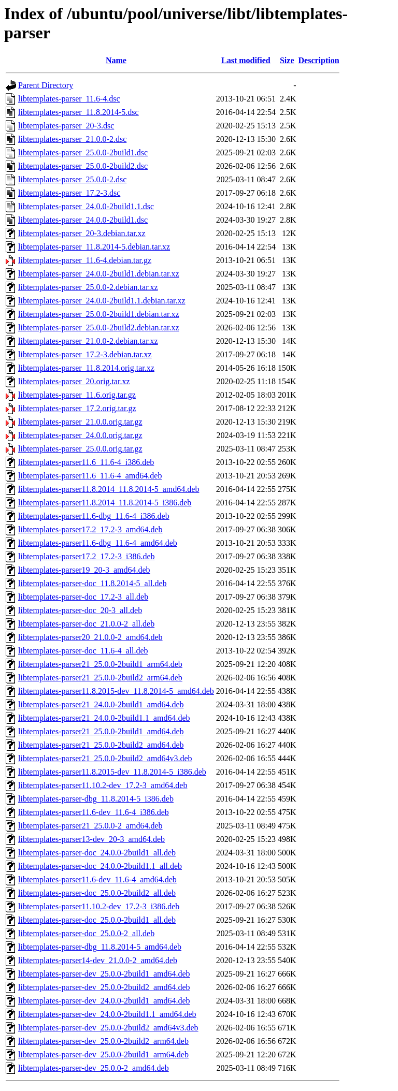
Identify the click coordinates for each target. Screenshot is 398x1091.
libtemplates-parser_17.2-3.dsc (69, 192)
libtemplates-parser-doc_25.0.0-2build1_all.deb (97, 919)
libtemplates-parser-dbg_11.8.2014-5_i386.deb (96, 798)
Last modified (246, 60)
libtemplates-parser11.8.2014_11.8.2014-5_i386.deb (104, 502)
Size (287, 60)
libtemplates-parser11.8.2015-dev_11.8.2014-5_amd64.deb (116, 691)
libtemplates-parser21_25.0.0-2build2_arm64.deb (100, 677)
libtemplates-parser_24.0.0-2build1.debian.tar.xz (98, 273)
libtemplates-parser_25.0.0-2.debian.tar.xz (88, 287)
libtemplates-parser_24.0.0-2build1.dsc (83, 219)
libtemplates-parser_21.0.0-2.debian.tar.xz (88, 341)
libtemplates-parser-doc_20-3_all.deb (80, 610)
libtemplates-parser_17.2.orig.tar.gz (77, 408)
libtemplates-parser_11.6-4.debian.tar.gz (84, 260)
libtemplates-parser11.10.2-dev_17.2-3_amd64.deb (102, 785)
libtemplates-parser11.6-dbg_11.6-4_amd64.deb (97, 543)
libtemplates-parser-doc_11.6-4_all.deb (83, 650)
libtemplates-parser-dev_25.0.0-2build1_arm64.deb (103, 1054)
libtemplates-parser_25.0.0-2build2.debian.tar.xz (98, 327)
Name (116, 60)
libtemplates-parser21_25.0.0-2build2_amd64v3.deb (105, 758)
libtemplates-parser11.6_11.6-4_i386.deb (86, 462)
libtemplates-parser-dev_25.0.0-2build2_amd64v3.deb (108, 1027)
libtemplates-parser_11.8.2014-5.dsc (78, 112)
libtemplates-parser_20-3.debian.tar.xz (82, 233)
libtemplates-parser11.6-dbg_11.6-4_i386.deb (93, 516)
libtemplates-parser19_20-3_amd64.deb (84, 569)
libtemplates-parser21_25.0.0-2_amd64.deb (90, 825)
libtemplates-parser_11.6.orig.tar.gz (77, 394)
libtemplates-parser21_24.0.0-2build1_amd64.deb (100, 704)
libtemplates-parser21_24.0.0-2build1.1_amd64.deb (104, 718)
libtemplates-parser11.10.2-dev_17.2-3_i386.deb (98, 906)
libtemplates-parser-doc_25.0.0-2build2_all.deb (97, 893)
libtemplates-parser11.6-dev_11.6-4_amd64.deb (97, 879)
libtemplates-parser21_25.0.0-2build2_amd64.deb (100, 744)
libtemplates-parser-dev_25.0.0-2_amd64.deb (93, 1068)
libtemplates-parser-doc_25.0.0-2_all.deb (86, 933)
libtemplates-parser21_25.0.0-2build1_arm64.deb (100, 664)
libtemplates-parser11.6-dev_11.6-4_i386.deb (93, 812)
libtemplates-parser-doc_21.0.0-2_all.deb (86, 623)
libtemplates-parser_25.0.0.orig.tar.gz (80, 448)
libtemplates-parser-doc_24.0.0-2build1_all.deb (97, 852)
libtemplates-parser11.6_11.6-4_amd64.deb (90, 475)
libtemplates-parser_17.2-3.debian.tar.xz (85, 354)
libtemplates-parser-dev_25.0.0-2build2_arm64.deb (103, 1041)
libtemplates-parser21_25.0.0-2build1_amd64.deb (100, 731)
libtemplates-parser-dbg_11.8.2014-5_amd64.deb (99, 946)
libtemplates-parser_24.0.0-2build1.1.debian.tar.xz (102, 300)
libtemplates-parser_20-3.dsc (66, 125)
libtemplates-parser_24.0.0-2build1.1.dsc (86, 206)
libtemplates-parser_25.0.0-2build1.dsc (83, 152)
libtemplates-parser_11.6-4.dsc (69, 98)
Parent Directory (45, 85)
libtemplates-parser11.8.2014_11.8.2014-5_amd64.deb (108, 489)
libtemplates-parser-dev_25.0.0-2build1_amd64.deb (104, 973)
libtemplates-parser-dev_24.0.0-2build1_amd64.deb (104, 1000)
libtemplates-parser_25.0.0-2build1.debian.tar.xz (98, 314)
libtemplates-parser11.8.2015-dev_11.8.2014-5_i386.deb (112, 771)
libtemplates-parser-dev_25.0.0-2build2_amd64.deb (104, 987)
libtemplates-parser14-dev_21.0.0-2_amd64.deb (97, 960)
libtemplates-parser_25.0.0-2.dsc (72, 179)
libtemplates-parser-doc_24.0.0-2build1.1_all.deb (100, 866)
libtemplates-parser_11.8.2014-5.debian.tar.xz (94, 246)
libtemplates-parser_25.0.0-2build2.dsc (83, 166)
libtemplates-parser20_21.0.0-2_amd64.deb (90, 637)
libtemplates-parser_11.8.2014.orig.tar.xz (86, 367)
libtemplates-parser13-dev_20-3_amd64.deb (91, 839)
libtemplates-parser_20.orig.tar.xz (74, 381)
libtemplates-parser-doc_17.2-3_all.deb (83, 596)
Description (318, 60)
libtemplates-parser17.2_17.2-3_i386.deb (86, 556)
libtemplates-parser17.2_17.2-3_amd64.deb (90, 529)
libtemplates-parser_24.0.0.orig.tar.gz (80, 435)
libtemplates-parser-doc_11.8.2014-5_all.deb (92, 583)
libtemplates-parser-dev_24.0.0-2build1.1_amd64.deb (107, 1014)
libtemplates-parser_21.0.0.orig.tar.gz (80, 421)
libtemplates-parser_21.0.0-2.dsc (72, 139)
